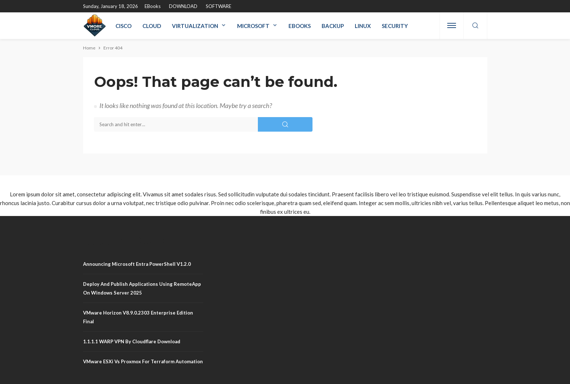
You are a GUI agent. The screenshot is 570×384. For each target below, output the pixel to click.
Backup (333, 26)
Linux (363, 26)
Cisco (123, 26)
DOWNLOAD (183, 6)
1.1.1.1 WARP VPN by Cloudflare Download (131, 341)
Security (395, 26)
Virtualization (195, 26)
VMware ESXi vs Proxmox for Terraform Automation (143, 361)
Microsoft (253, 26)
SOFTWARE (218, 6)
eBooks (153, 6)
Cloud (151, 26)
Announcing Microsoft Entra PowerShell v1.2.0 (137, 264)
